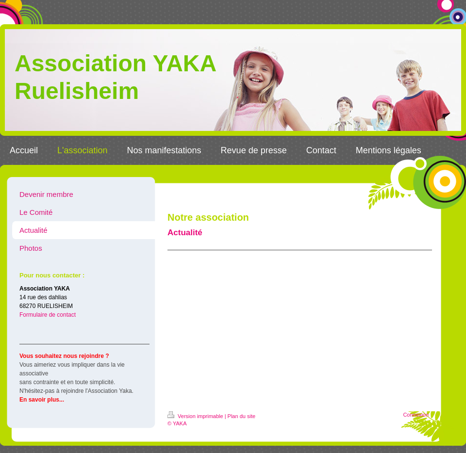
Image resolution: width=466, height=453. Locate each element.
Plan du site (241, 416)
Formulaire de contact (47, 314)
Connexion (416, 415)
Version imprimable (196, 416)
